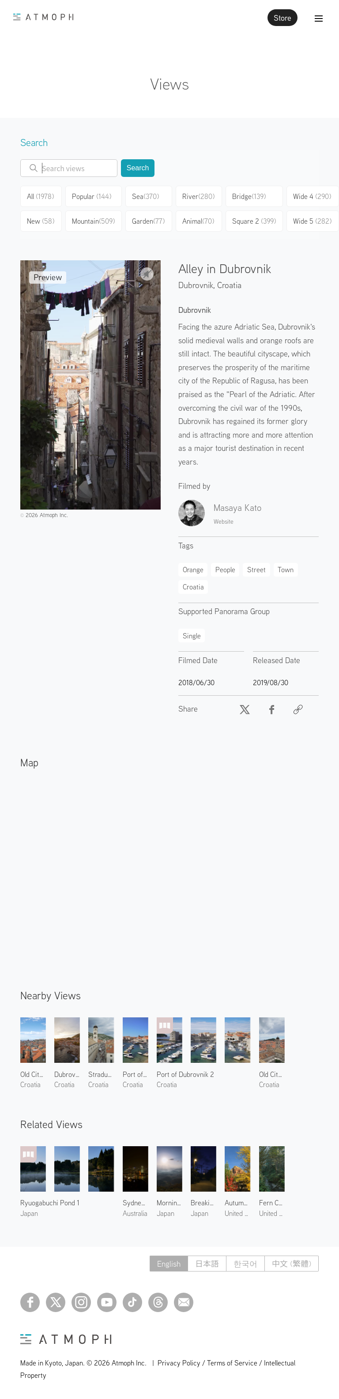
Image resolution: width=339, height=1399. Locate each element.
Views (169, 84)
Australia (135, 1213)
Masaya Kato (237, 507)
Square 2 (254, 221)
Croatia (229, 284)
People (225, 569)
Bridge (249, 196)
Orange (193, 569)
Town (286, 569)
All (40, 196)
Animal (198, 221)
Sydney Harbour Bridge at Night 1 (135, 1202)
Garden (148, 221)
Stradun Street (101, 1074)
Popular (91, 196)
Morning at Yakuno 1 (169, 1202)
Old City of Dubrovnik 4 (272, 1074)
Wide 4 (312, 196)
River (198, 196)
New (40, 221)
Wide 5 (312, 221)
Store (282, 17)
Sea (145, 196)
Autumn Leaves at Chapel (237, 1202)
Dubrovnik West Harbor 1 (67, 1074)
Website (224, 521)
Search (138, 168)
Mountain (93, 221)
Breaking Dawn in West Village (203, 1202)
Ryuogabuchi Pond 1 (49, 1202)
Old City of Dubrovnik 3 (33, 1074)
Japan (29, 1213)
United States (237, 1213)
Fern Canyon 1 (272, 1202)
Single (192, 635)
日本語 (207, 1264)
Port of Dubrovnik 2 (185, 1074)
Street (256, 569)
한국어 (245, 1264)
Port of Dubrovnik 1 (135, 1074)
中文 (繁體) (291, 1264)
